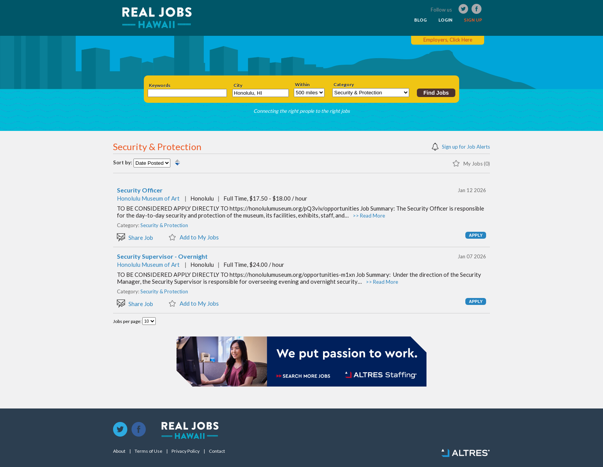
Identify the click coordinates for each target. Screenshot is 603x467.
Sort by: (122, 162)
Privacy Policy (186, 451)
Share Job (135, 237)
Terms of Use (148, 451)
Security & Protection (164, 225)
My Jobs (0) (471, 162)
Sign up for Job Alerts (461, 146)
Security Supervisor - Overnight (162, 256)
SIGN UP (473, 20)
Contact (217, 451)
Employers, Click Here (447, 40)
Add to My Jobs (193, 236)
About (119, 451)
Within (302, 84)
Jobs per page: (127, 321)
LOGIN (445, 20)
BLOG (420, 20)
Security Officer (140, 190)
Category (343, 84)
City (237, 85)
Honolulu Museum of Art (148, 198)
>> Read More (369, 216)
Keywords (159, 85)
